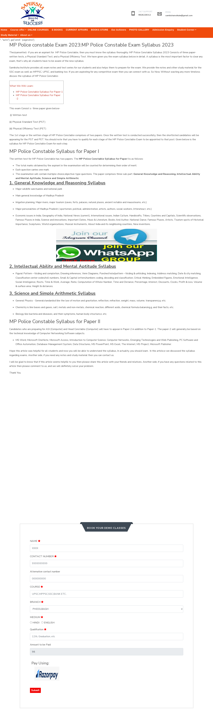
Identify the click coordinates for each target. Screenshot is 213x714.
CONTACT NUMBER (43, 556)
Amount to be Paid (40, 644)
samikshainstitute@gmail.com (179, 15)
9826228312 (144, 14)
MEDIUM (36, 617)
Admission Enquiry (163, 30)
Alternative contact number (45, 571)
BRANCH (36, 602)
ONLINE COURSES (38, 30)
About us (25, 35)
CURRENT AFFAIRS (77, 30)
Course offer (17, 30)
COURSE (36, 587)
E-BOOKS (57, 30)
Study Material (9, 35)
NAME (35, 541)
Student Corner (186, 30)
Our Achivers (118, 30)
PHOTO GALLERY (139, 30)
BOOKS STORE (99, 30)
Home (4, 30)
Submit (35, 690)
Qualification (38, 629)
